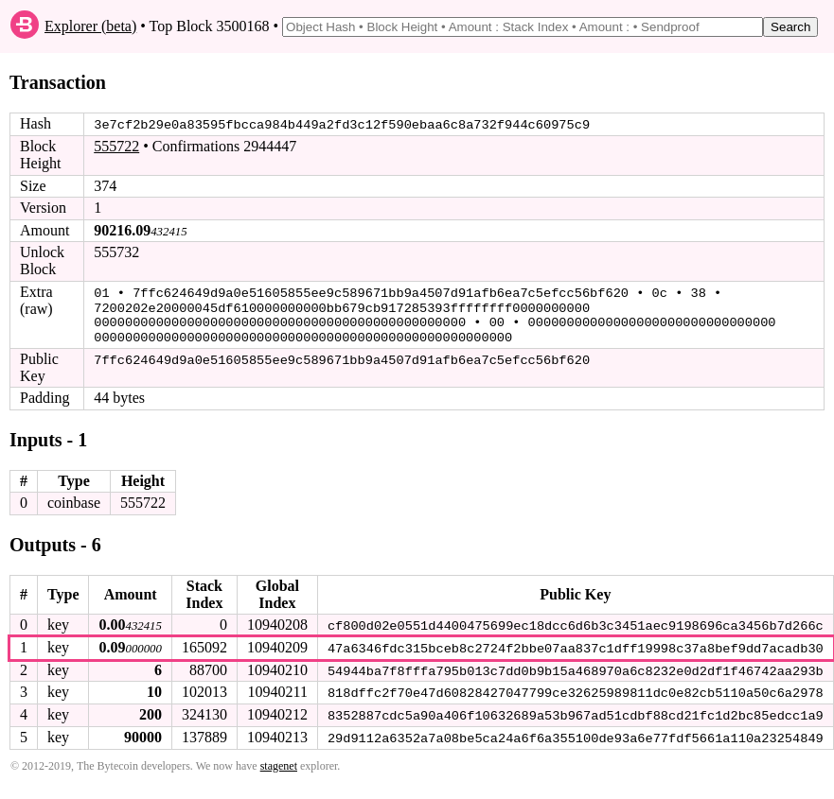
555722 (116, 146)
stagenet (278, 761)
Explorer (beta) (90, 26)
